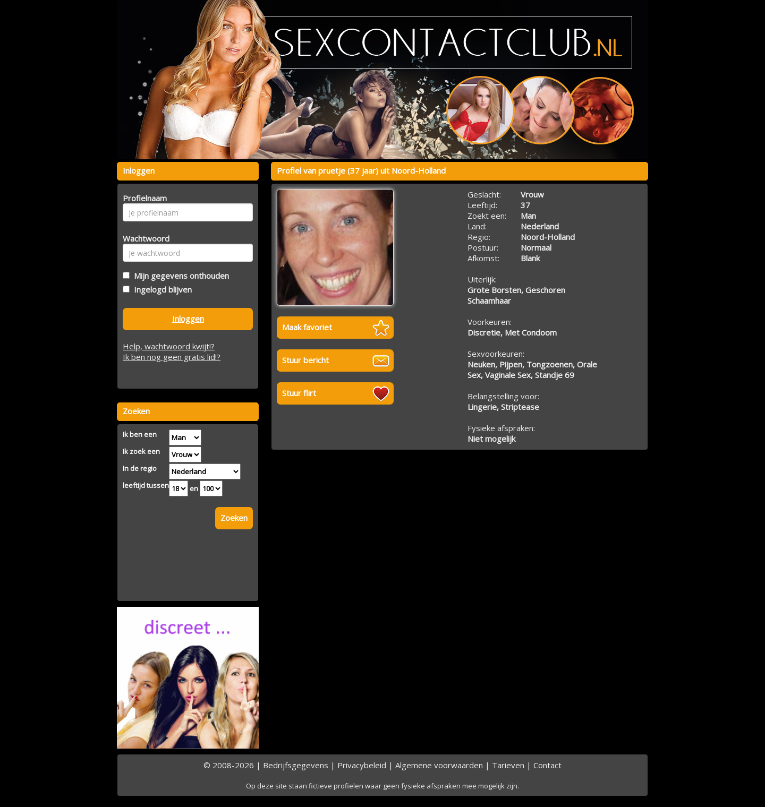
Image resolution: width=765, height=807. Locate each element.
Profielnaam (143, 198)
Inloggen (188, 318)
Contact (547, 765)
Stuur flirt (299, 393)
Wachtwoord (143, 238)
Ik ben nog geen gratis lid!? (171, 356)
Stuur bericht (305, 360)
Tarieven (508, 765)
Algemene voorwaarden (439, 765)
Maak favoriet (307, 327)
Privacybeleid (361, 765)
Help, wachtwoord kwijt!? (169, 346)
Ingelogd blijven (161, 289)
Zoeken (234, 517)
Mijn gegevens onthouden (179, 275)
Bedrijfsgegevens (295, 765)
